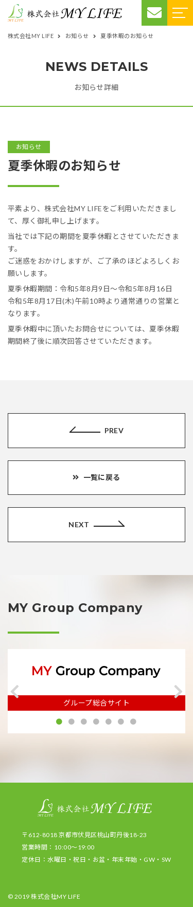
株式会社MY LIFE (55, 896)
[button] (15, 691)
